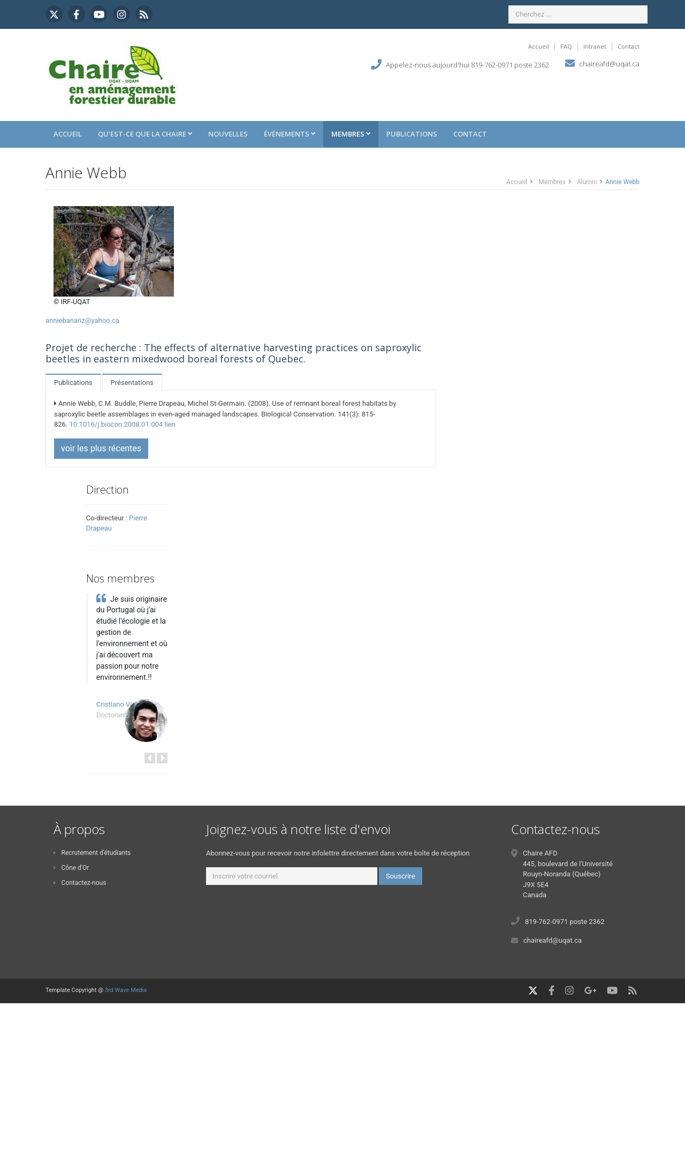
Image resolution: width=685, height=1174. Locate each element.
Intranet (594, 46)
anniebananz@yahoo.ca (82, 320)
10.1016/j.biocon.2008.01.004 (116, 424)
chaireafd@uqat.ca (609, 64)
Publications (411, 134)
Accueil (538, 46)
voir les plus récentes (101, 448)
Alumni (587, 182)
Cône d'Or (71, 868)
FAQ (566, 46)
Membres (350, 134)
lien (169, 424)
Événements (289, 134)
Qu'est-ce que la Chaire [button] (145, 134)
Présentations (132, 382)
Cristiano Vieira (119, 704)
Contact (629, 46)
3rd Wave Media (126, 990)
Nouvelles (228, 134)
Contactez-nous (80, 883)
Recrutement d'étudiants (92, 853)
